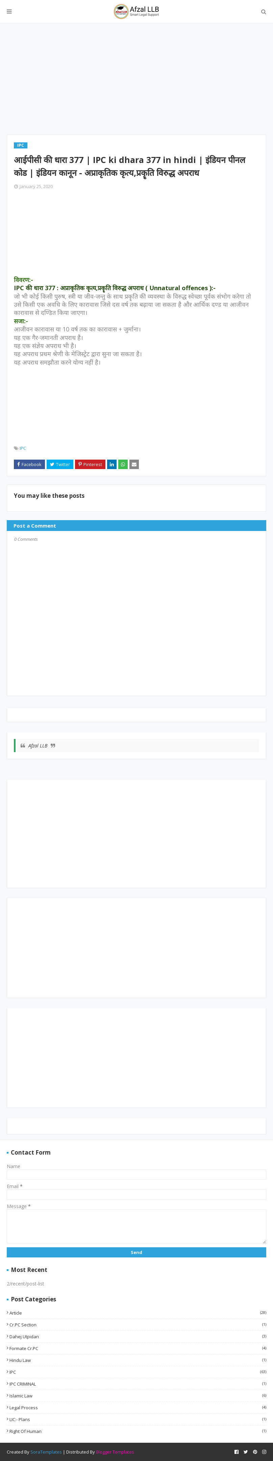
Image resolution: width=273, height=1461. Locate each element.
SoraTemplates (46, 1452)
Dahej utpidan (137, 1337)
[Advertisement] (136, 82)
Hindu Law (137, 1360)
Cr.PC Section (137, 1325)
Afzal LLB (37, 745)
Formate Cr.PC (137, 1348)
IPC (23, 448)
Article (137, 1313)
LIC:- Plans (137, 1419)
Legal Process (137, 1408)
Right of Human (137, 1431)
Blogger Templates (115, 1452)
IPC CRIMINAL (137, 1384)
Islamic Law (137, 1396)
